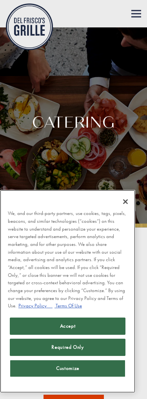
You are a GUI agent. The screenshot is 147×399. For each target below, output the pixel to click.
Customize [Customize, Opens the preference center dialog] (67, 368)
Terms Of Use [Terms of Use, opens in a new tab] (68, 305)
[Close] (125, 201)
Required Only (67, 347)
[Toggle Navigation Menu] (136, 13)
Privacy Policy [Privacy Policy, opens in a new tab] (35, 305)
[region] (67, 291)
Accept (68, 326)
